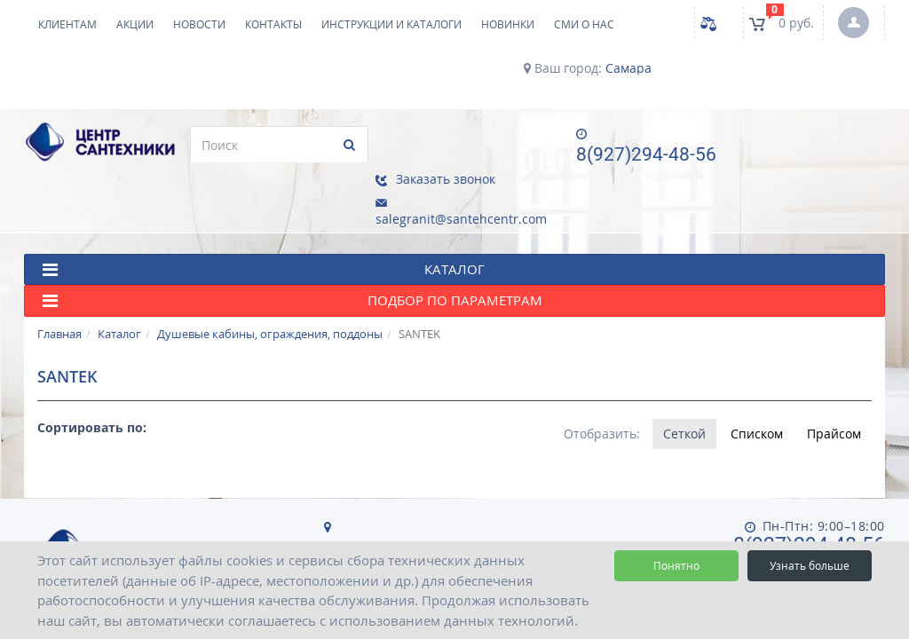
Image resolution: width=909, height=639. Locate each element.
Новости (199, 24)
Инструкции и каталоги (391, 24)
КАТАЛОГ (264, 223)
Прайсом (834, 387)
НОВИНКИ (507, 24)
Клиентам (67, 24)
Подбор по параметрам (292, 255)
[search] (270, 144)
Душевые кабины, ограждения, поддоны (270, 288)
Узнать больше (810, 565)
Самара (628, 68)
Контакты (273, 24)
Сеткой (683, 387)
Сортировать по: (91, 381)
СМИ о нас (584, 24)
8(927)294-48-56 (637, 154)
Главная (59, 288)
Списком (756, 387)
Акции (135, 24)
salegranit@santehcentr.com (815, 167)
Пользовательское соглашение (655, 515)
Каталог (119, 288)
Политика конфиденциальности (430, 515)
